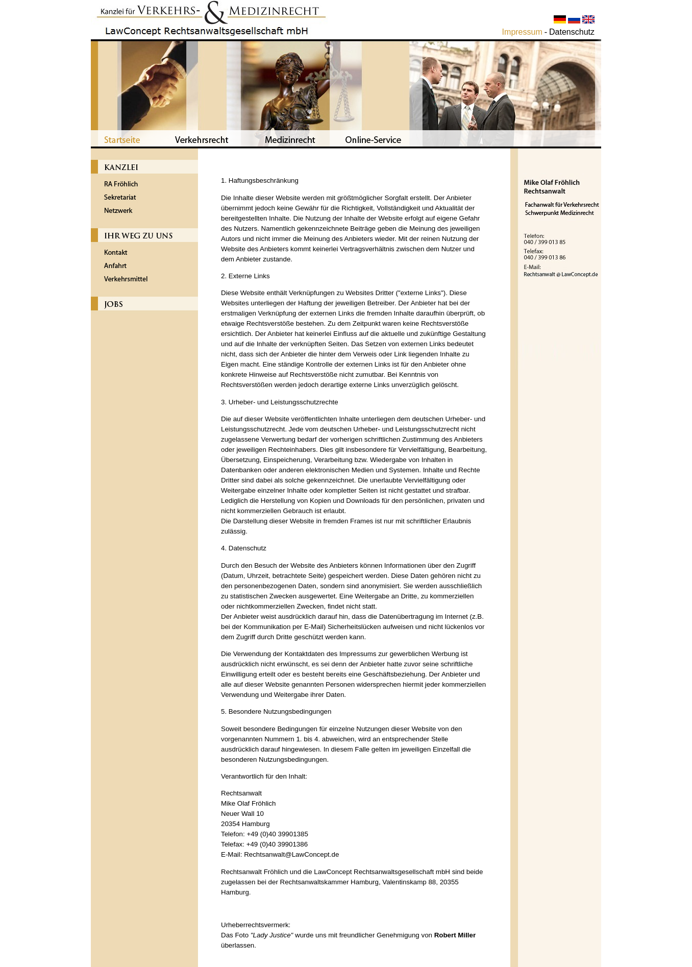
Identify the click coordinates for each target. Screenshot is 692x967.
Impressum (522, 32)
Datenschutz (572, 32)
